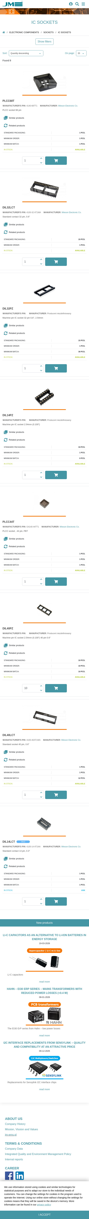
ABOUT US (13, 1119)
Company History (15, 1124)
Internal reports (14, 1159)
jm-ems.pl (10, 1134)
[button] (45, 118)
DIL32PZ (7, 308)
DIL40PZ (7, 628)
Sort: (5, 53)
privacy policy (44, 1204)
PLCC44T (8, 522)
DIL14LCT (8, 841)
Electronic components (24, 32)
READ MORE (44, 981)
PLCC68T (8, 101)
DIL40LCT (8, 735)
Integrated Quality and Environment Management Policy (38, 1154)
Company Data (14, 1148)
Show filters (45, 41)
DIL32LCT (8, 207)
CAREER (12, 1168)
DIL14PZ (7, 415)
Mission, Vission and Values (21, 1129)
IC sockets (64, 32)
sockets (49, 32)
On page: (70, 53)
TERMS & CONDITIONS (23, 1143)
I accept (44, 1214)
